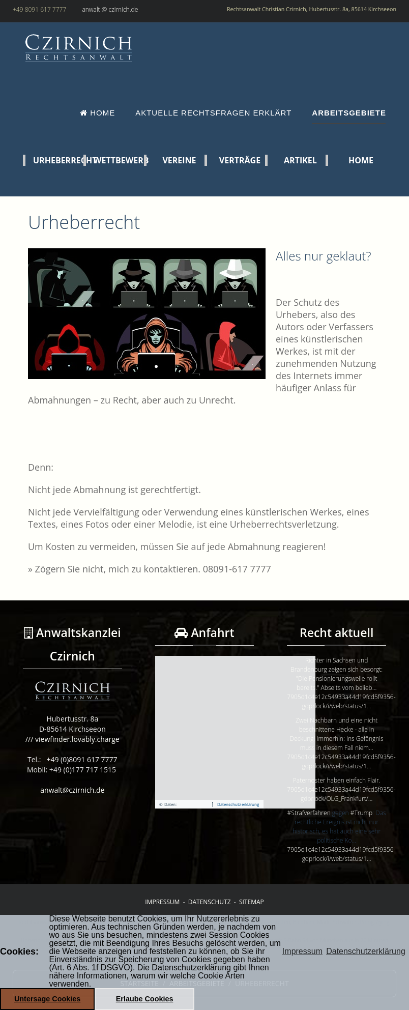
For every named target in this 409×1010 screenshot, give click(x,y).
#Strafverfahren (309, 813)
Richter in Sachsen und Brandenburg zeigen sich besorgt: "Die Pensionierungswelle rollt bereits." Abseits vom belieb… (336, 674)
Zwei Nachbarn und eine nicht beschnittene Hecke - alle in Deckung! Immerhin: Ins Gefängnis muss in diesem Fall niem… (337, 734)
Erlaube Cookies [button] (144, 999)
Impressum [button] (302, 951)
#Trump (361, 813)
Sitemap (251, 902)
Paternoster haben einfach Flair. (337, 780)
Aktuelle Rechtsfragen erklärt (213, 112)
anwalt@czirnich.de (72, 790)
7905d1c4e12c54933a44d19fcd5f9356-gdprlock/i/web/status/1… (341, 701)
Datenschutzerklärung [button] (365, 951)
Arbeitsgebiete (349, 112)
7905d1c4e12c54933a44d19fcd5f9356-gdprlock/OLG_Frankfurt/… (341, 794)
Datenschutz (209, 902)
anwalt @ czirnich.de (110, 9)
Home (97, 112)
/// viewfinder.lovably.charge (72, 739)
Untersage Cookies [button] (47, 999)
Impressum (162, 902)
